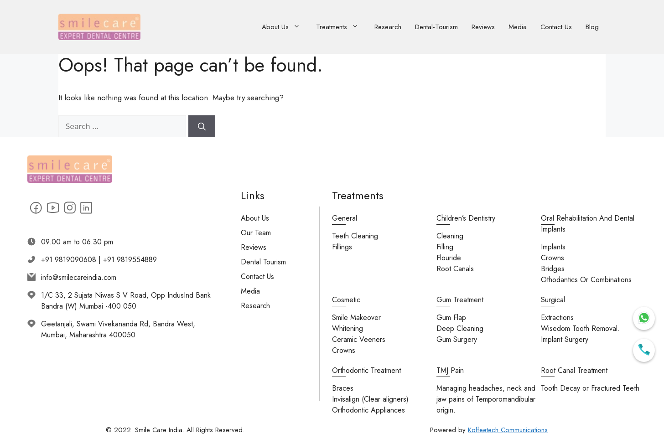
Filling (444, 247)
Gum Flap (451, 317)
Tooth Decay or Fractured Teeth (590, 388)
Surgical (553, 299)
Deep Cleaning (459, 328)
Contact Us (556, 27)
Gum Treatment (459, 299)
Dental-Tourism (436, 27)
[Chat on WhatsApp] (644, 318)
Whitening (347, 328)
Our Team (256, 232)
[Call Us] (644, 350)
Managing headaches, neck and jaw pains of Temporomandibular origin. (485, 399)
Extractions (557, 317)
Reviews (483, 27)
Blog (592, 27)
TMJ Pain (450, 370)
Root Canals (455, 268)
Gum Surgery (456, 339)
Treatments (342, 27)
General (344, 218)
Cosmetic (346, 299)
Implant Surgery (564, 339)
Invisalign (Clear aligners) (370, 399)
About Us (285, 27)
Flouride (448, 258)
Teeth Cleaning (355, 236)
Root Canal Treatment (574, 370)
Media (517, 27)
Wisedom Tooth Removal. (580, 328)
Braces (342, 388)
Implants (553, 247)
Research (387, 27)
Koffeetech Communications (508, 430)
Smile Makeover (356, 317)
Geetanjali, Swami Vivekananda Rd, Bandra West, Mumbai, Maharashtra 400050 (118, 329)
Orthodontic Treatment (366, 370)
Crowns (552, 258)
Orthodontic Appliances (368, 410)
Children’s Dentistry (465, 218)
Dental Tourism (263, 262)
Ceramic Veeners (358, 339)
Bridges (553, 268)
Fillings (342, 247)
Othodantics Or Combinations (586, 279)
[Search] (201, 126)
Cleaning (449, 236)
